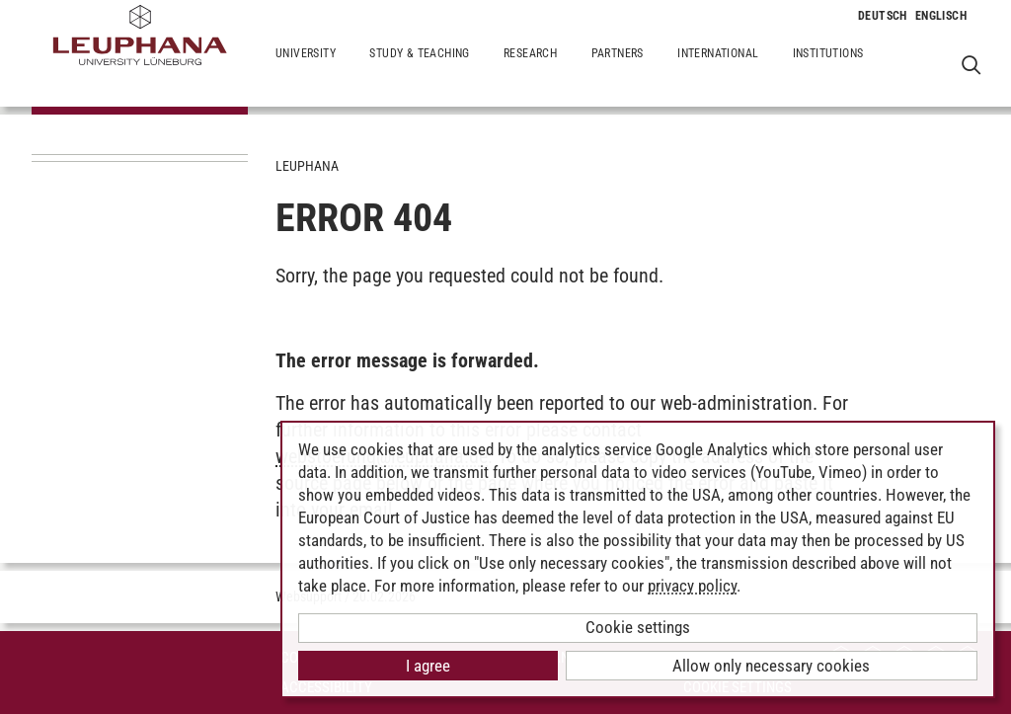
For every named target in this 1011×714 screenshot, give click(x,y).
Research (530, 69)
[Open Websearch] (971, 64)
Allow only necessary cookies (771, 665)
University (305, 69)
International (717, 69)
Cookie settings (637, 627)
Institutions (828, 69)
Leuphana (307, 166)
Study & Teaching (419, 69)
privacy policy (692, 585)
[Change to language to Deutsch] (882, 16)
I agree (428, 665)
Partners (617, 69)
